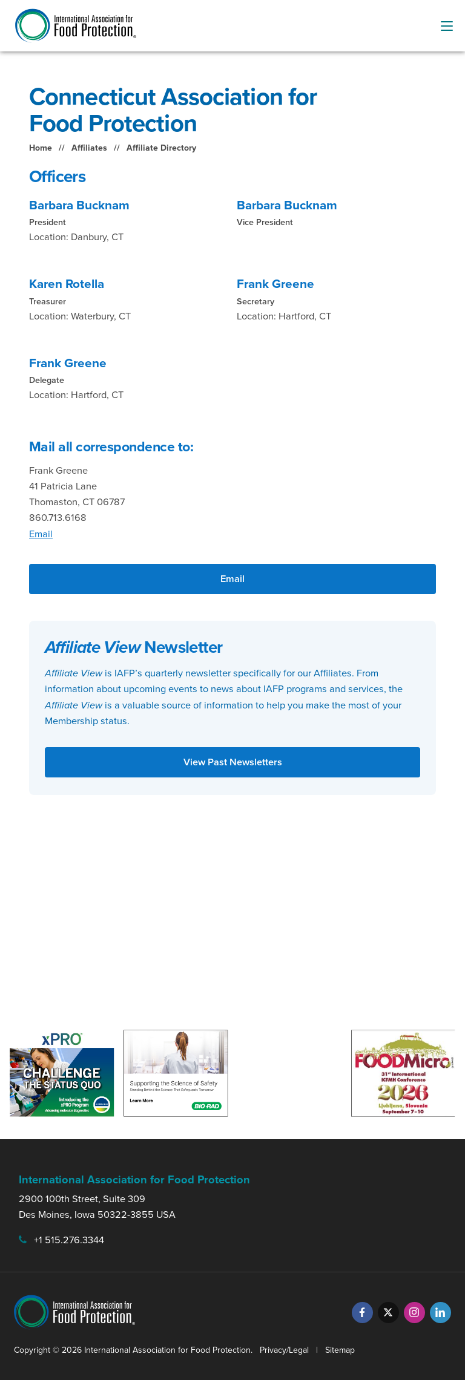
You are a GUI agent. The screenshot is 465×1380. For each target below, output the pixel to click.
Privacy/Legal (284, 1350)
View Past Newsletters (232, 762)
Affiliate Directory (161, 148)
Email (41, 533)
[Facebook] (362, 1312)
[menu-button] (447, 26)
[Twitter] (388, 1312)
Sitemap (340, 1350)
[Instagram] (414, 1312)
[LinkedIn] (440, 1312)
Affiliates (89, 148)
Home (40, 148)
